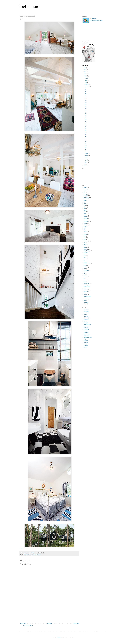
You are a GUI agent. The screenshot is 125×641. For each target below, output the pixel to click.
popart (85, 275)
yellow (85, 303)
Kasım (86, 78)
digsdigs (85, 223)
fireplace (85, 231)
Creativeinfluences (88, 337)
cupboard (86, 218)
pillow (85, 271)
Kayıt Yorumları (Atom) (28, 625)
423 (85, 130)
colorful (85, 215)
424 (85, 128)
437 (85, 104)
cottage (85, 216)
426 (85, 125)
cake (85, 208)
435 (85, 108)
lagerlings (86, 249)
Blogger (59, 637)
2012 (85, 73)
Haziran (87, 153)
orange (85, 265)
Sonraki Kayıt (23, 623)
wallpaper (86, 299)
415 (85, 145)
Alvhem (85, 347)
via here (21, 548)
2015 (85, 67)
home (85, 237)
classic (85, 213)
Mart (86, 159)
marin (85, 257)
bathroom (86, 195)
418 (85, 139)
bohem (85, 203)
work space (86, 302)
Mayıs (86, 155)
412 (85, 151)
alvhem (85, 187)
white (85, 300)
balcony (85, 194)
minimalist (86, 258)
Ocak (86, 162)
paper (85, 268)
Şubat (86, 160)
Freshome (86, 340)
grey (84, 236)
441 (85, 97)
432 (85, 113)
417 (85, 141)
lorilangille (86, 322)
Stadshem (86, 345)
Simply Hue (86, 327)
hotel (85, 239)
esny (85, 228)
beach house (86, 197)
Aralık (86, 76)
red (84, 278)
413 (85, 149)
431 (85, 115)
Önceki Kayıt (76, 623)
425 (85, 126)
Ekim (86, 80)
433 (85, 112)
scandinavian (86, 283)
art (84, 192)
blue (84, 202)
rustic (85, 281)
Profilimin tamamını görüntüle (96, 20)
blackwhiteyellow (87, 324)
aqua (85, 190)
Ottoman (85, 267)
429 (85, 119)
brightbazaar (86, 329)
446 (85, 89)
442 (85, 95)
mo (84, 260)
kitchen (85, 247)
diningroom (86, 224)
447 (85, 87)
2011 (85, 75)
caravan (85, 210)
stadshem (86, 289)
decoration (26, 554)
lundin (85, 255)
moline (85, 321)
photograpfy (86, 270)
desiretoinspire (87, 334)
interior (34, 554)
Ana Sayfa (49, 623)
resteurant (86, 280)
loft (84, 254)
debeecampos (87, 318)
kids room (86, 246)
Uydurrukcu (86, 309)
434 (85, 110)
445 (85, 91)
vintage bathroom (87, 296)
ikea (84, 242)
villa (40, 554)
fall (84, 229)
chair (85, 211)
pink (84, 273)
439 (85, 100)
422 (85, 132)
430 (85, 117)
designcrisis (86, 332)
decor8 (85, 220)
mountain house (87, 263)
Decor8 (85, 343)
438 (85, 102)
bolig (85, 205)
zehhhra (85, 314)
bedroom (85, 198)
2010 (85, 165)
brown (85, 207)
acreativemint (86, 335)
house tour (30, 554)
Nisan (86, 157)
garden (85, 234)
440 (85, 98)
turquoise (86, 291)
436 (85, 106)
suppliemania (86, 311)
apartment (86, 189)
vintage (85, 294)
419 (85, 138)
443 (85, 93)
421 (85, 134)
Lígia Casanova (87, 250)
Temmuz (87, 86)
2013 (85, 71)
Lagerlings (86, 342)
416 (85, 143)
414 (85, 147)
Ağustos (87, 84)
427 (85, 123)
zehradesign (86, 313)
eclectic (85, 226)
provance (86, 276)
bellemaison (86, 319)
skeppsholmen (87, 286)
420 (85, 136)
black (85, 200)
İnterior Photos (29, 6)
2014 (85, 69)
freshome (86, 233)
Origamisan (86, 316)
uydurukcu (94, 18)
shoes (85, 285)
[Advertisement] (49, 611)
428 (85, 121)
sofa (84, 288)
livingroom (86, 252)
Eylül (86, 82)
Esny (85, 339)
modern (37, 554)
